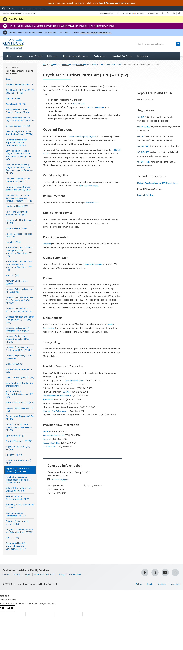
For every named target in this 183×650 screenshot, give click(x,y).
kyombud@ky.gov (84, 26)
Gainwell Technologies (95, 264)
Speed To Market (16, 19)
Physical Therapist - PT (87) (19, 441)
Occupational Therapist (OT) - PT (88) (20, 417)
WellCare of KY (50, 446)
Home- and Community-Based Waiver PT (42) (17, 213)
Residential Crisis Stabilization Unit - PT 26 (17, 497)
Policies (133, 584)
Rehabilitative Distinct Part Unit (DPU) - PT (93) (18, 489)
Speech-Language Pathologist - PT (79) (16, 514)
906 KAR (141, 136)
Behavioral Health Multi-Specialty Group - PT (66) (18, 110)
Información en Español (49, 574)
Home (45, 64)
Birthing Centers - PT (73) (18, 126)
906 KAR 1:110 (144, 146)
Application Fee (13, 98)
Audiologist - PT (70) (16, 104)
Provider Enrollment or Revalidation (60, 395)
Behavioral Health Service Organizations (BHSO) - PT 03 (20, 119)
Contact (6, 574)
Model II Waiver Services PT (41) (19, 370)
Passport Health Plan (53, 443)
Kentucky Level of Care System (16, 282)
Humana (47, 439)
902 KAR (141, 117)
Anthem (47, 431)
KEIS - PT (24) (12, 275)
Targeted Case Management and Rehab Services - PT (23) (19, 530)
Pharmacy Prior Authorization (57, 410)
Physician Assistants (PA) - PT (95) (18, 448)
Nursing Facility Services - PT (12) (19, 409)
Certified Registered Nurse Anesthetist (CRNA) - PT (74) (19, 132)
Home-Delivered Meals (16, 228)
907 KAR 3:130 (144, 156)
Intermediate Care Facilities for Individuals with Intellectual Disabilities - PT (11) (19, 265)
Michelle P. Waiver (14, 364)
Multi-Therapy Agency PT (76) (20, 377)
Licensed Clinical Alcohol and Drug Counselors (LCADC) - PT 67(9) (20, 300)
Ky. (6, 8)
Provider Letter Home (147, 202)
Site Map (19, 574)
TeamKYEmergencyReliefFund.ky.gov (117, 3)
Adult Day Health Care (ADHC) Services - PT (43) (20, 91)
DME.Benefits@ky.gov (61, 479)
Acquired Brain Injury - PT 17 (19, 84)
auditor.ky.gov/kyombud (103, 26)
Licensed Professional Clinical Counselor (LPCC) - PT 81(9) (18, 339)
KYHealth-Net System (90, 185)
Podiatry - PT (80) (14, 455)
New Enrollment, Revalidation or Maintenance (19, 384)
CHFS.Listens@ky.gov (90, 32)
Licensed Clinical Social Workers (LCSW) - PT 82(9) (19, 310)
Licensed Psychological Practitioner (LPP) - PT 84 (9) (19, 348)
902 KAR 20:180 (145, 126)
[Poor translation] (10, 608)
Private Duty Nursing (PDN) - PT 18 (19, 461)
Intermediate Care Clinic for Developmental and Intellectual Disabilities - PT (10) (19, 251)
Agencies (54, 64)
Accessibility (174, 584)
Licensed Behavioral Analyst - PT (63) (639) (20, 290)
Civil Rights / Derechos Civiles (79, 574)
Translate (138, 13)
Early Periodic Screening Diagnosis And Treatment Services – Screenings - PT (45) (18, 155)
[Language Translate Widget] (109, 13)
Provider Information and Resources (106, 64)
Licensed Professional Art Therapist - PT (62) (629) (18, 329)
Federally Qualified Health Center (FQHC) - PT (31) (18, 180)
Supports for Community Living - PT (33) (17, 522)
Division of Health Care (97, 107)
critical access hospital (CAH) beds (85, 136)
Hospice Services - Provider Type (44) (19, 235)
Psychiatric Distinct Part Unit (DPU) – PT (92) (18, 470)
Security (145, 584)
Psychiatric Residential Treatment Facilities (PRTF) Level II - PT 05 (19, 480)
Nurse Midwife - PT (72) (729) (20, 402)
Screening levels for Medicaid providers (20, 506)
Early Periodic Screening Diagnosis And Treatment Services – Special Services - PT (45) (19, 168)
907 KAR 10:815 (93, 202)
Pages (30, 574)
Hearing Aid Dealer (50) (17, 206)
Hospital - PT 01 (13, 242)
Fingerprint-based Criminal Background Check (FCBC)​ (18, 188)
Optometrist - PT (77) (16, 435)
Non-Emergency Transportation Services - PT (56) (19, 394)
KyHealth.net (49, 399)
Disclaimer (159, 584)
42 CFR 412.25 (80, 103)
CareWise (47, 243)
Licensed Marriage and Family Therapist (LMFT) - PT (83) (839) (20, 319)
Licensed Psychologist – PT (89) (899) (19, 357)
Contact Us (153, 13)
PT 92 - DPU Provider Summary (152, 196)
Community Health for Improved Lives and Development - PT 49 (16, 142)
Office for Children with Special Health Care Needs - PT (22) (19, 427)
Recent (9, 79)
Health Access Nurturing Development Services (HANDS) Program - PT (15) (19, 198)
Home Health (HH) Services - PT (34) (19, 221)
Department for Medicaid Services (75, 64)
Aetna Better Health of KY (55, 435)
